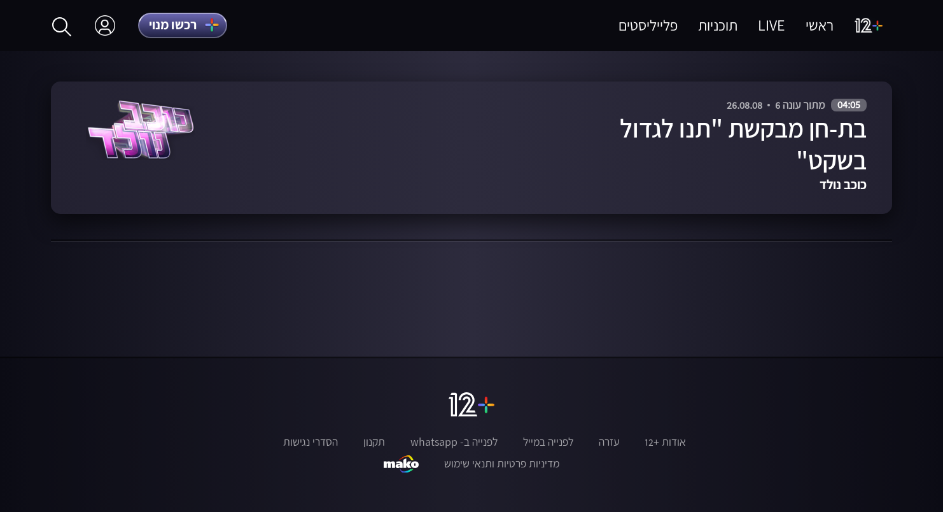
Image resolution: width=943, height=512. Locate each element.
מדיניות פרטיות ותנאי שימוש (501, 464)
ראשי (820, 25)
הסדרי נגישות (310, 442)
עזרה (609, 442)
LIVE (771, 25)
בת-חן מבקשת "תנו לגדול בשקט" (743, 144)
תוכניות (717, 25)
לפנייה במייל (548, 442)
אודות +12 (665, 442)
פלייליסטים (648, 25)
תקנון (374, 442)
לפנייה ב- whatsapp (454, 442)
